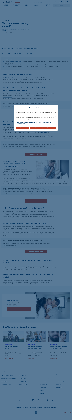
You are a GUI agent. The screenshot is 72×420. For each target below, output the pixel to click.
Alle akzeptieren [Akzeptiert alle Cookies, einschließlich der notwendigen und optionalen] (22, 127)
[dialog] (36, 118)
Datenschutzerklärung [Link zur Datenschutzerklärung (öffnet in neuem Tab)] (20, 123)
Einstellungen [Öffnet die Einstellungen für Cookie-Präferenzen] (49, 127)
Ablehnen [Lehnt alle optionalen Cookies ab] (36, 127)
